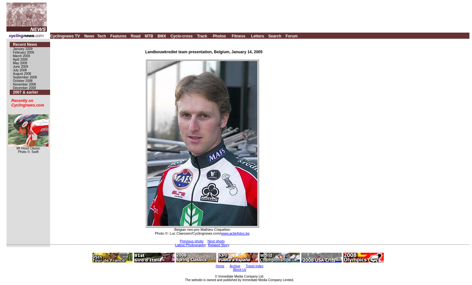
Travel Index (254, 266)
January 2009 (23, 49)
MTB (149, 36)
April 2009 (20, 59)
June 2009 (20, 66)
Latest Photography (190, 245)
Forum (291, 36)
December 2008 (24, 88)
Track (202, 36)
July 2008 (20, 70)
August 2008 (22, 74)
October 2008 (23, 81)
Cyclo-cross (181, 36)
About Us (239, 269)
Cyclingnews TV (65, 36)
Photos (219, 36)
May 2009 (20, 63)
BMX (161, 36)
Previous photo (191, 241)
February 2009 (23, 52)
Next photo (216, 241)
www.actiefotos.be (235, 233)
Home (220, 266)
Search (274, 36)
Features (118, 36)
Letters (257, 36)
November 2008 (24, 84)
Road (135, 36)
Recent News (25, 44)
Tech (101, 36)
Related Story (219, 245)
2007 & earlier (25, 92)
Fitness (238, 36)
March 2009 (21, 56)
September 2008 (25, 77)
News (89, 36)
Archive (235, 266)
